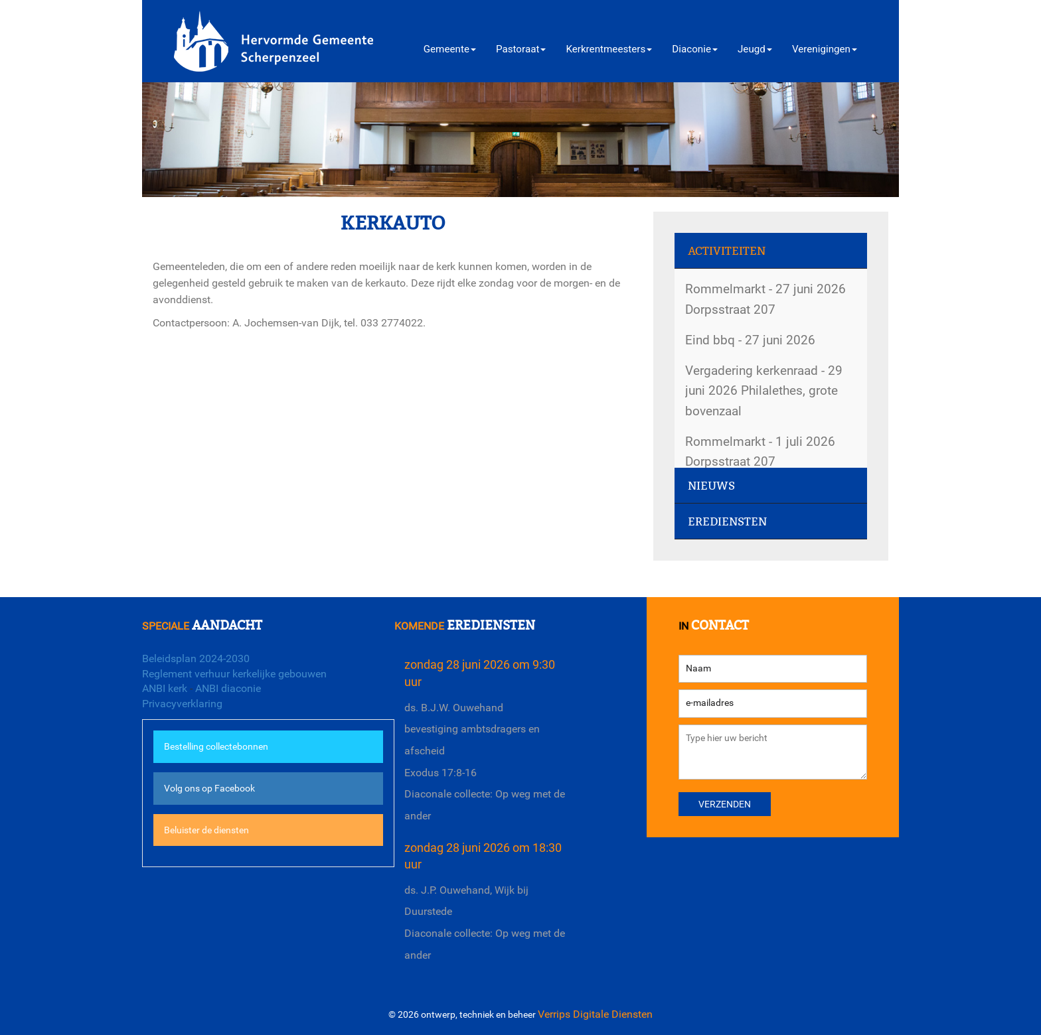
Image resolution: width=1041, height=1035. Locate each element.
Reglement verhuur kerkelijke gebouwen (234, 673)
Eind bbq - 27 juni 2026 (750, 340)
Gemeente (450, 49)
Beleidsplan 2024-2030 (196, 658)
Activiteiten (726, 251)
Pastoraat (521, 49)
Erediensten (727, 522)
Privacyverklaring (182, 703)
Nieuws (711, 486)
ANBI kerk (164, 688)
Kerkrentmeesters (609, 49)
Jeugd (755, 49)
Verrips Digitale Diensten (595, 1014)
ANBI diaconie (228, 688)
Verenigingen (824, 49)
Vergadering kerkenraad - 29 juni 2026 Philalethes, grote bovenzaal (763, 391)
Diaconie (695, 49)
